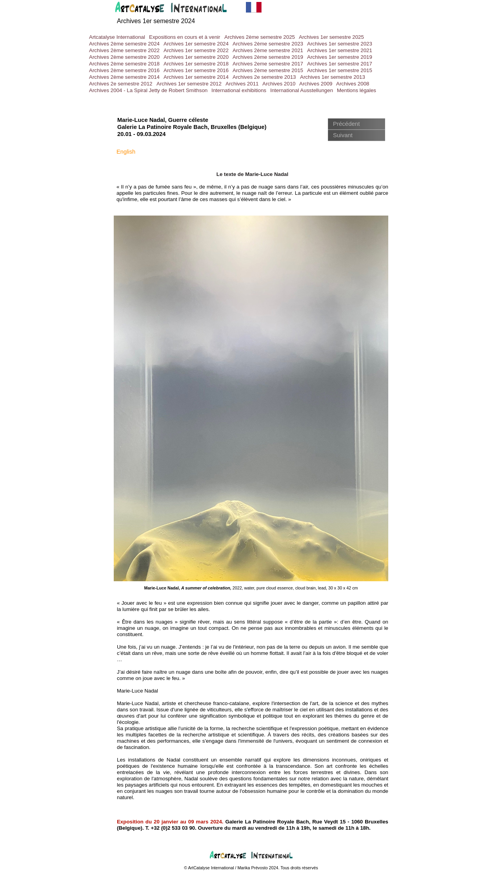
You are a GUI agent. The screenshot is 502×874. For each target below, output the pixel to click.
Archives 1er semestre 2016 (196, 70)
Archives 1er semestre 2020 (196, 57)
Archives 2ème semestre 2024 (124, 44)
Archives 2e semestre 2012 (121, 84)
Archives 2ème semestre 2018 (124, 64)
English (125, 152)
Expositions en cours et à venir (184, 37)
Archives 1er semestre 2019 (339, 57)
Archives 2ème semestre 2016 (124, 70)
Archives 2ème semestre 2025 (259, 37)
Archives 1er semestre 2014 (196, 77)
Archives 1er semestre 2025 (331, 37)
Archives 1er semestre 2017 (339, 64)
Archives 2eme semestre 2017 (268, 64)
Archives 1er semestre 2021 (339, 50)
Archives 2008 (352, 84)
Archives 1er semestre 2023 (339, 44)
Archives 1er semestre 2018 (196, 64)
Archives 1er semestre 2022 (196, 50)
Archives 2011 (242, 84)
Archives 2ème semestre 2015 (268, 70)
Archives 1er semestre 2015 (339, 70)
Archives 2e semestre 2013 (264, 77)
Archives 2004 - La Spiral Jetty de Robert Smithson (148, 90)
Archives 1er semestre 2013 (332, 77)
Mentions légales (356, 90)
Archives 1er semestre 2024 (196, 44)
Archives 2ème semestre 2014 (124, 77)
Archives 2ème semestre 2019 (268, 57)
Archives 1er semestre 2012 (189, 84)
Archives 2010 (278, 84)
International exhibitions (238, 90)
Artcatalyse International (117, 37)
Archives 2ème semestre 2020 (124, 57)
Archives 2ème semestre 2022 (124, 50)
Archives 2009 (315, 84)
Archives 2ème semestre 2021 (268, 50)
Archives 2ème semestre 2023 (268, 44)
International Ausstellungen (301, 90)
